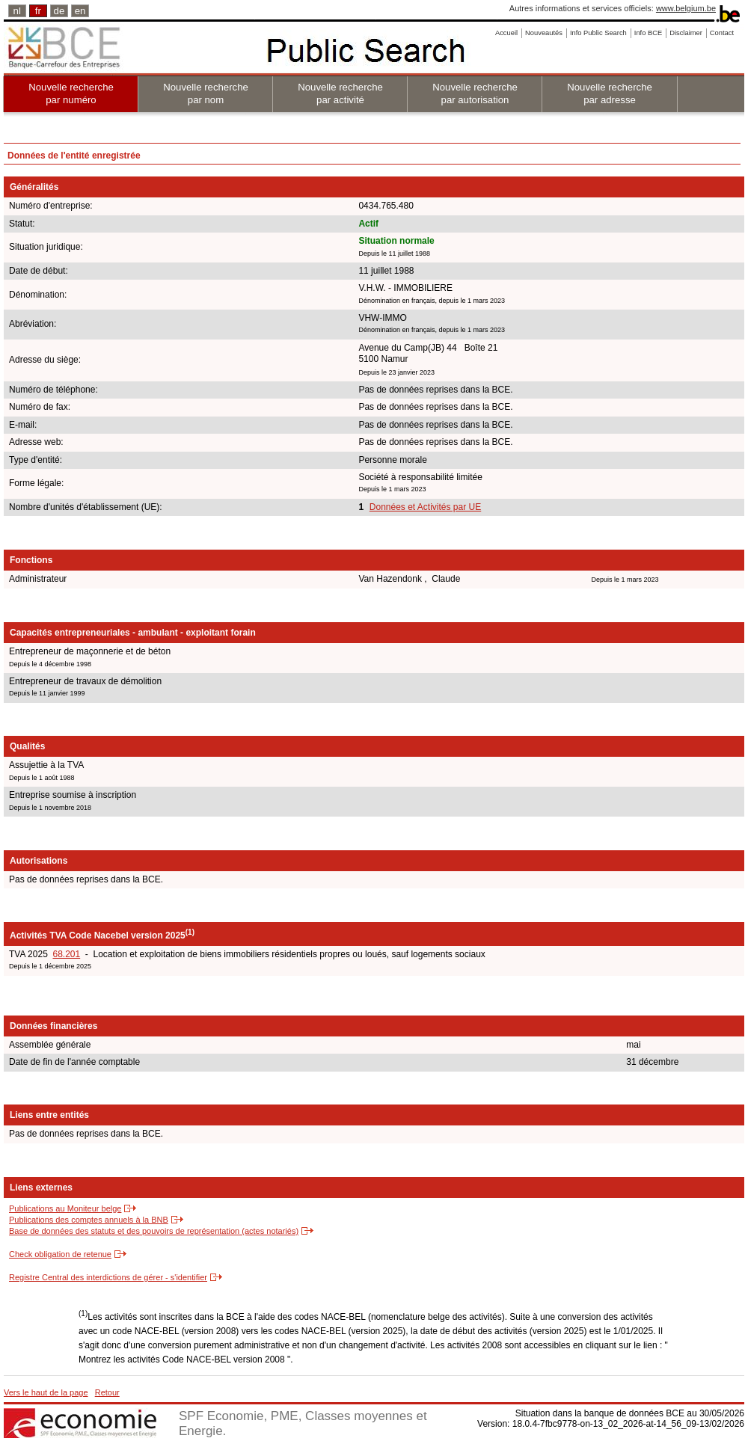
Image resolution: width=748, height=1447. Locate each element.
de (59, 10)
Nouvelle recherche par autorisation (475, 93)
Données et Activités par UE (425, 507)
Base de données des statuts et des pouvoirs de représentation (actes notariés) (153, 1230)
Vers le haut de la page (46, 1392)
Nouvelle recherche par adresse (609, 93)
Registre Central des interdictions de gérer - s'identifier (108, 1277)
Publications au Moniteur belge (65, 1208)
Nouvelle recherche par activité (340, 93)
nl (17, 10)
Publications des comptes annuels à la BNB (88, 1219)
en (80, 10)
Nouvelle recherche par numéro (71, 93)
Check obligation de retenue (60, 1254)
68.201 (66, 954)
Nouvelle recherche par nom (205, 93)
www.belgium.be (686, 8)
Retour (107, 1392)
